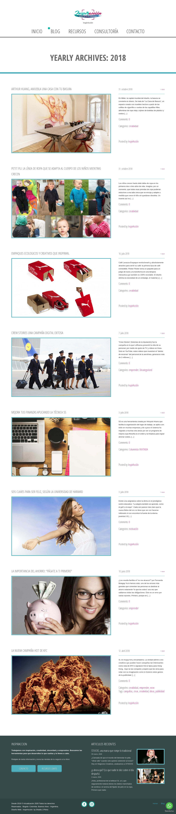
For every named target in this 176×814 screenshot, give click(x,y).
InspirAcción (133, 141)
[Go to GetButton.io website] (169, 811)
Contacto (135, 31)
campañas (128, 691)
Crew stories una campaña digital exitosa (37, 332)
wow (152, 688)
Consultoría (106, 31)
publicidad (160, 691)
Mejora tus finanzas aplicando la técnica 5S (38, 412)
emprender (134, 370)
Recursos (77, 31)
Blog (55, 31)
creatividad (133, 126)
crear (136, 691)
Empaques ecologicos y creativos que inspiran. (40, 253)
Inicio (36, 31)
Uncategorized (146, 370)
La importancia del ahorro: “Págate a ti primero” (41, 571)
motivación (133, 529)
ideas (152, 691)
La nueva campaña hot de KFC (29, 650)
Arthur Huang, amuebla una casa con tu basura (41, 89)
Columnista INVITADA (138, 449)
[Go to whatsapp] (169, 805)
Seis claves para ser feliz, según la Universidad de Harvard (47, 491)
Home (155, 803)
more (161, 89)
